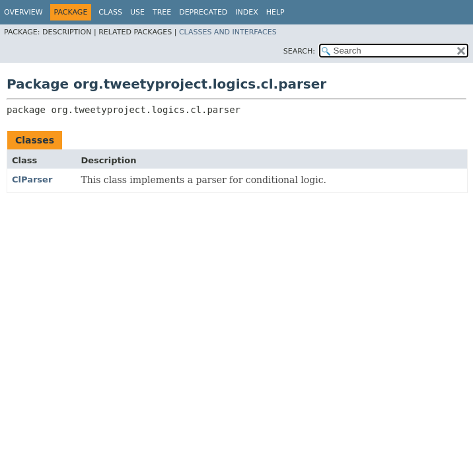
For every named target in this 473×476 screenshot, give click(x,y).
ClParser (32, 179)
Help (275, 12)
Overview (23, 12)
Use (137, 12)
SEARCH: (299, 51)
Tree (162, 12)
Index (246, 12)
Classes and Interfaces (228, 32)
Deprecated (203, 12)
